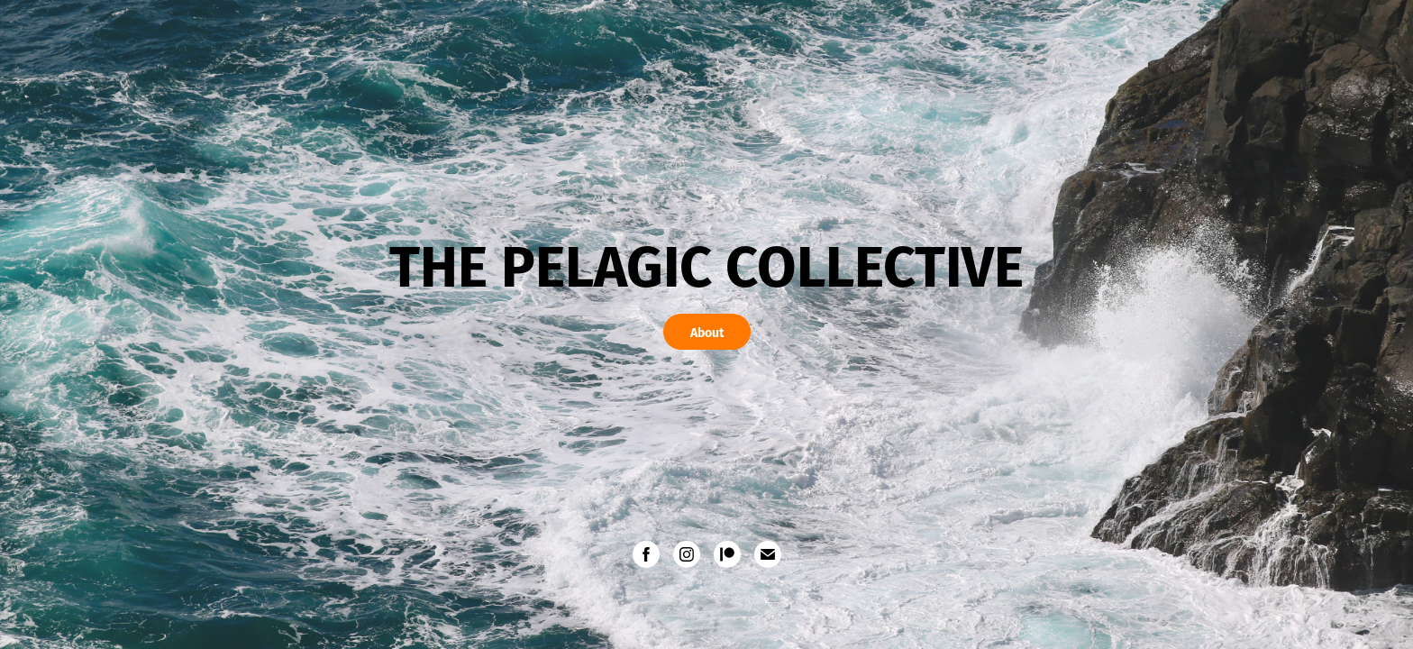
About (707, 332)
